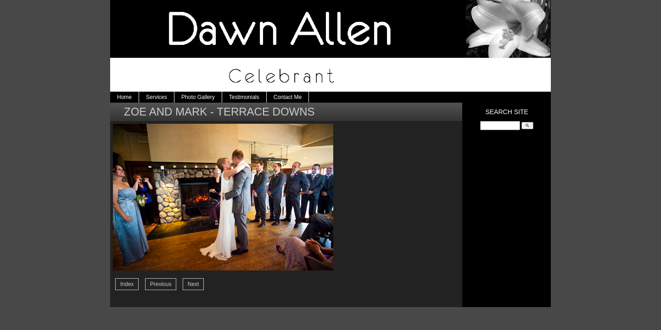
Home (124, 97)
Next (193, 284)
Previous (161, 284)
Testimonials (244, 97)
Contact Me (288, 97)
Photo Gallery (198, 97)
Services (156, 97)
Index (127, 284)
